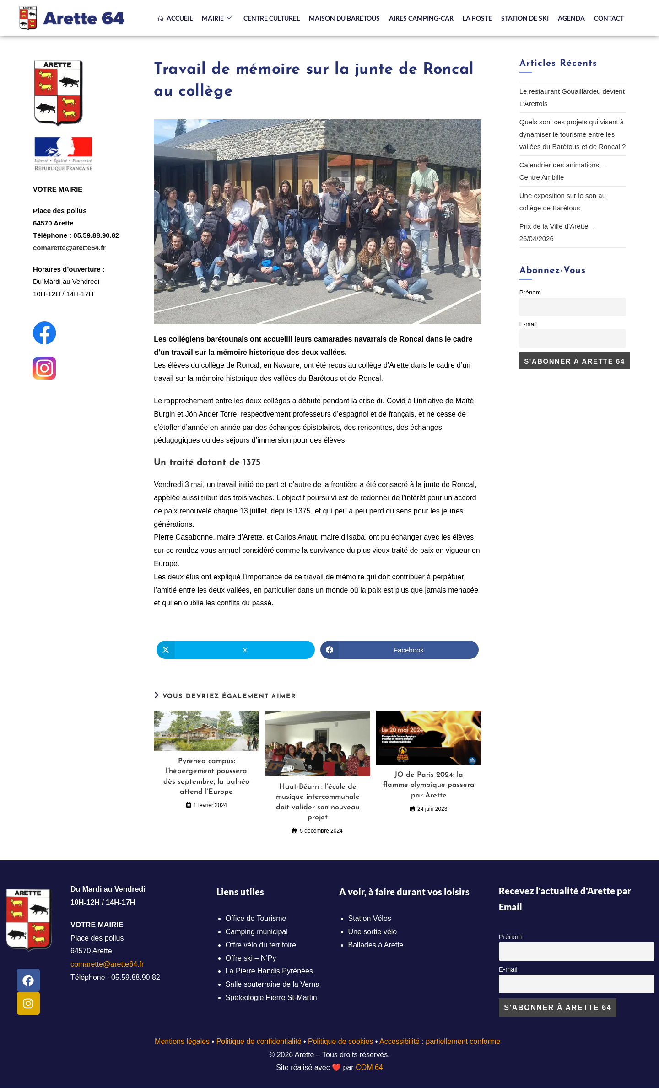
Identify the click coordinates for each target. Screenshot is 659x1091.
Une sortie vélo (372, 932)
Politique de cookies (340, 1041)
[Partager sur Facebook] (399, 650)
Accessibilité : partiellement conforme (439, 1041)
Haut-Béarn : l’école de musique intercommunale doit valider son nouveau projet (318, 802)
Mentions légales (182, 1041)
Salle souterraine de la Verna (272, 984)
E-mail (528, 324)
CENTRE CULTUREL (271, 18)
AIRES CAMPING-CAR (421, 18)
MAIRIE (217, 18)
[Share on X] (236, 650)
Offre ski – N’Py (251, 958)
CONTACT (609, 18)
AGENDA (571, 18)
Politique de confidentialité (259, 1041)
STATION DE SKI (525, 18)
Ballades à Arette (376, 945)
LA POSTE (477, 18)
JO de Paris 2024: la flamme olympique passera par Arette (429, 785)
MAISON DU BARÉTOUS (344, 18)
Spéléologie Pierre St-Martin (271, 997)
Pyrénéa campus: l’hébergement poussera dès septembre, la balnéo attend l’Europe (206, 777)
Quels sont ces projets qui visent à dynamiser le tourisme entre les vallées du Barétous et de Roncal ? (572, 134)
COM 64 (369, 1067)
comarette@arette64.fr (69, 247)
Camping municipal (257, 932)
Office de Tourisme (256, 918)
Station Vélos (369, 918)
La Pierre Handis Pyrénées (269, 971)
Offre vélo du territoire (261, 945)
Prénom (530, 292)
